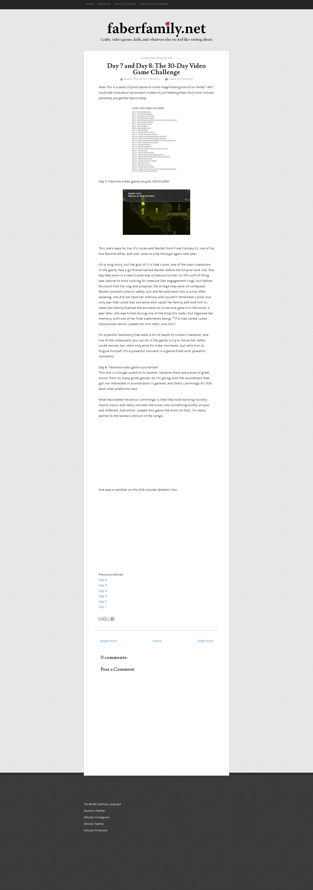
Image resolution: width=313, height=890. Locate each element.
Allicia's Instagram (96, 817)
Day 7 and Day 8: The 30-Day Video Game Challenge (156, 69)
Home (90, 4)
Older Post (205, 641)
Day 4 (103, 591)
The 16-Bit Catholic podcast (102, 804)
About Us (104, 4)
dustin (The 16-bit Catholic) (141, 79)
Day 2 (103, 601)
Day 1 (102, 607)
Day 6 (103, 580)
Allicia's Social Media (154, 4)
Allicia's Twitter (94, 824)
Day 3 (103, 596)
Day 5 (103, 585)
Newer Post (108, 641)
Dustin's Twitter (125, 4)
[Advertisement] (155, 822)
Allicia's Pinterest (95, 830)
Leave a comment (181, 79)
